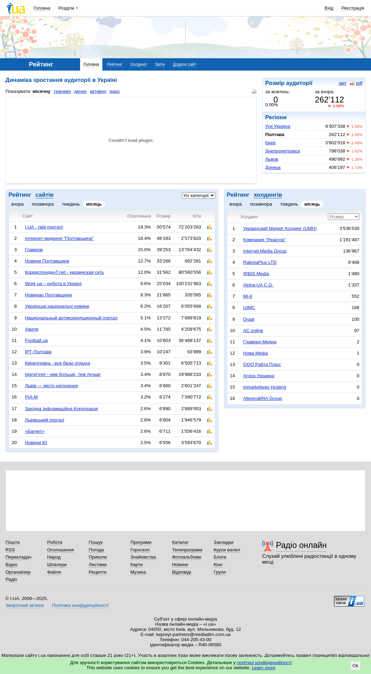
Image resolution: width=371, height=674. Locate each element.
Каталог (180, 542)
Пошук (96, 542)
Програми (140, 542)
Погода (96, 549)
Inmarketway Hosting (264, 387)
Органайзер (17, 572)
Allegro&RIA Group (262, 398)
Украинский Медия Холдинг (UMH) (280, 228)
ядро (115, 91)
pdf (355, 83)
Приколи (98, 557)
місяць (94, 204)
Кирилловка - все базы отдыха (57, 363)
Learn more (264, 667)
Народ (54, 557)
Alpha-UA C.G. (258, 284)
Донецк (273, 167)
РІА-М (31, 397)
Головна (42, 8)
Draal (248, 319)
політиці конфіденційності (264, 662)
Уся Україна (277, 126)
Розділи (66, 8)
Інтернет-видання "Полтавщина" (59, 238)
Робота (54, 542)
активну (98, 91)
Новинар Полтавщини (48, 294)
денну (80, 91)
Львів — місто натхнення (51, 385)
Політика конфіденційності (80, 605)
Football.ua (36, 340)
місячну (41, 91)
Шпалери (57, 564)
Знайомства (143, 557)
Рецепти (97, 572)
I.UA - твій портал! (44, 227)
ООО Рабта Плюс (262, 364)
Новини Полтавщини (47, 261)
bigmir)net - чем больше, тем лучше (63, 374)
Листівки (98, 564)
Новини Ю (36, 442)
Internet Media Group (265, 251)
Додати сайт (184, 64)
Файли (54, 572)
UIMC (249, 307)
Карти (136, 564)
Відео (11, 564)
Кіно (218, 564)
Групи (220, 572)
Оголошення (60, 549)
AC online (253, 330)
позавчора (43, 204)
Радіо (11, 579)
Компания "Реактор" (264, 239)
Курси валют (227, 549)
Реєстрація (353, 8)
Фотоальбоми (186, 557)
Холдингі (138, 64)
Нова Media (255, 353)
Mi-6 (247, 296)
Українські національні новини (57, 306)
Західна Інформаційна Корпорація (61, 408)
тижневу (62, 91)
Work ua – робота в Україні (53, 283)
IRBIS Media (256, 273)
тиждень (71, 204)
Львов (271, 159)
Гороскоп (140, 549)
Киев (270, 142)
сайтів (44, 195)
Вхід (329, 8)
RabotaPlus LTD (260, 262)
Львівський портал (44, 419)
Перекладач (18, 557)
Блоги (220, 557)
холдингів (268, 195)
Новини (180, 564)
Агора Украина (258, 375)
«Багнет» (34, 431)
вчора (17, 204)
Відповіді (181, 572)
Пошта (12, 542)
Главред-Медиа (260, 341)
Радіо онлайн (301, 545)
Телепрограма (187, 549)
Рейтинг (114, 64)
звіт (342, 83)
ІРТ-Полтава (38, 351)
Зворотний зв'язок (24, 605)
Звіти (160, 64)
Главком (34, 249)
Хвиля (31, 329)
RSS (10, 549)
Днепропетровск (282, 151)
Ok (355, 665)
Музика (138, 572)
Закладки (223, 542)
